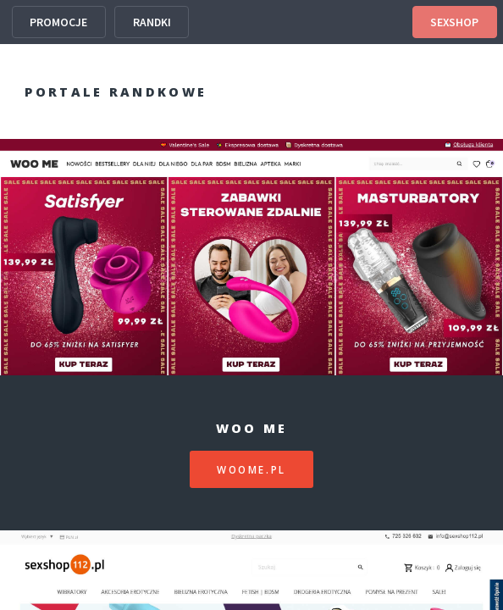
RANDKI (152, 22)
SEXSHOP (454, 22)
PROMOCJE (58, 22)
